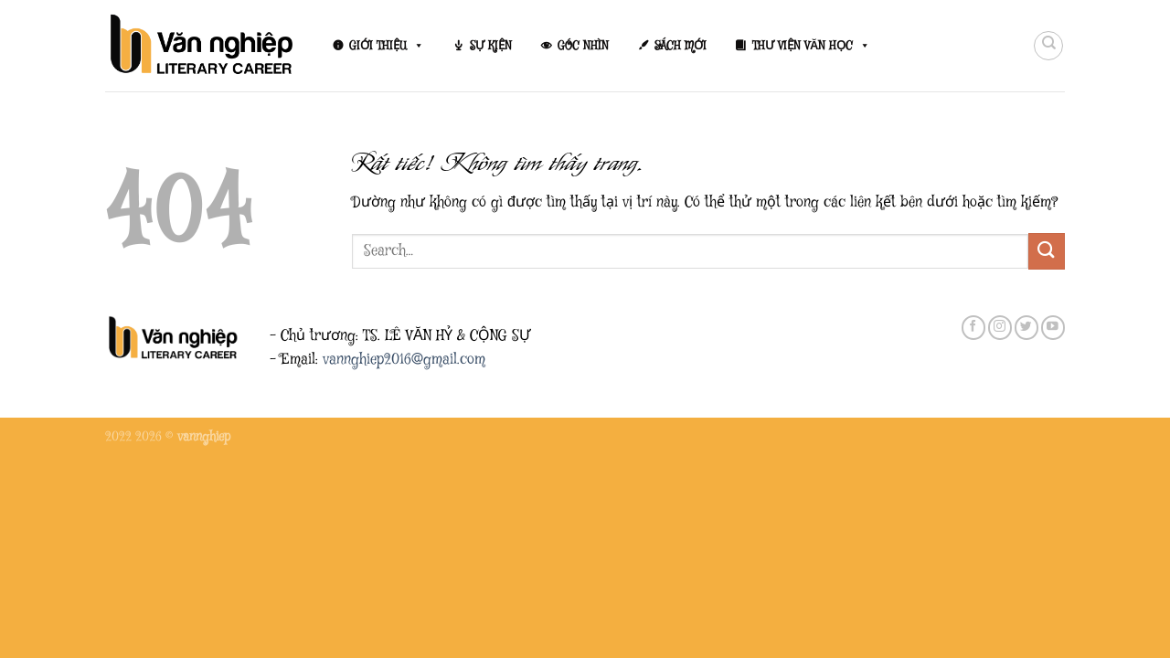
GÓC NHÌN (583, 45)
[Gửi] (1046, 251)
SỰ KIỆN (491, 45)
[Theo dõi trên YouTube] (1053, 327)
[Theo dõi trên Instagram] (1000, 327)
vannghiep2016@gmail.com (404, 359)
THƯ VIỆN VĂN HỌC (811, 46)
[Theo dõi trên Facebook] (973, 327)
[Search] (1048, 45)
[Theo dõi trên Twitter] (1026, 327)
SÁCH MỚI (680, 45)
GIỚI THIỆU (386, 46)
